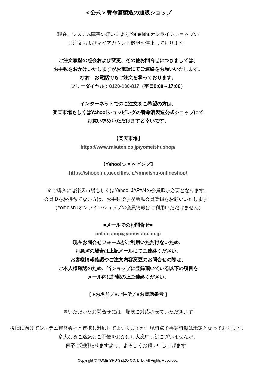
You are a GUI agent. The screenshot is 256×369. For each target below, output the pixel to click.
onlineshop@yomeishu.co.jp (128, 233)
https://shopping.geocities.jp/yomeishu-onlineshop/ (128, 172)
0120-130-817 (124, 86)
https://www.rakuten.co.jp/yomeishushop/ (128, 147)
